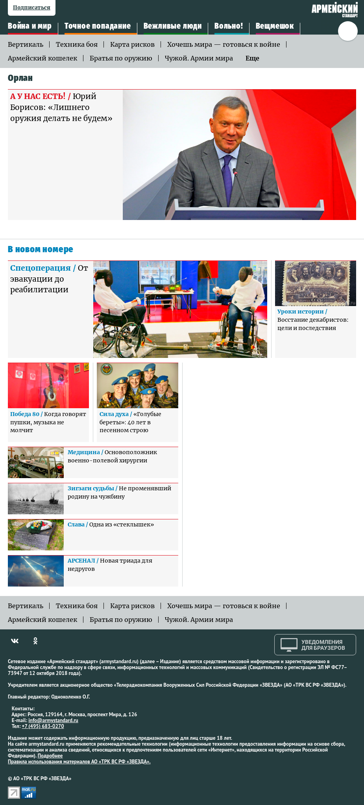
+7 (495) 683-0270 (43, 726)
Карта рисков (132, 44)
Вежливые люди (173, 26)
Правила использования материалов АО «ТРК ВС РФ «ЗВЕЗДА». (79, 761)
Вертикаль (25, 44)
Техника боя (77, 44)
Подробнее (50, 755)
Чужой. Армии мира (199, 58)
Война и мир (30, 26)
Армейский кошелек (42, 58)
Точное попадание (98, 26)
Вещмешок (275, 26)
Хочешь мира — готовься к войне (223, 44)
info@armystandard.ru (53, 720)
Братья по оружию (121, 58)
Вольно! (228, 26)
